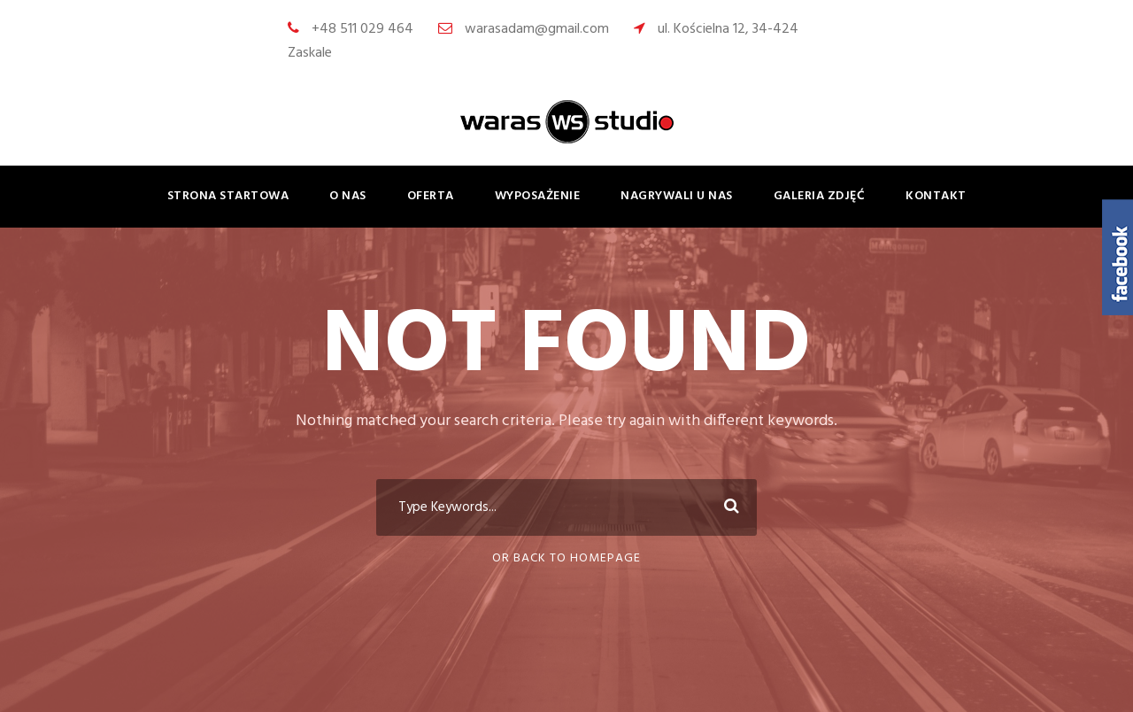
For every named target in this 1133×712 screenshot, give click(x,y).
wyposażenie (538, 196)
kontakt (936, 196)
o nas (347, 196)
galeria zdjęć (820, 196)
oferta (430, 196)
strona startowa (228, 196)
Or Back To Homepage (566, 558)
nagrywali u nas (676, 196)
